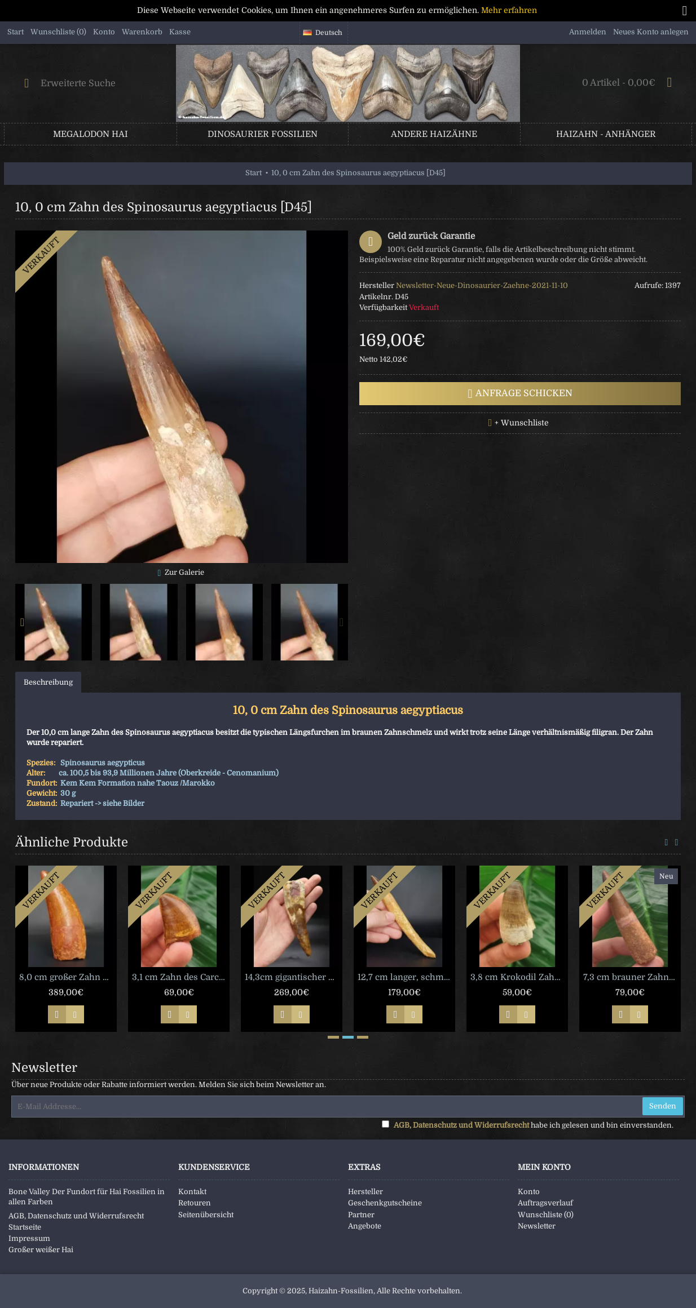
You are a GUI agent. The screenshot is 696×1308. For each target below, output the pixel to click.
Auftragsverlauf (545, 1203)
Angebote (364, 1226)
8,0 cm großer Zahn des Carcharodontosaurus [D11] (68, 977)
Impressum (29, 1238)
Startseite (24, 1227)
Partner (361, 1215)
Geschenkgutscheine (385, 1203)
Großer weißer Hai (40, 1249)
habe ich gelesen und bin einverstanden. (527, 1125)
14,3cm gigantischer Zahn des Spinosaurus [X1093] (293, 977)
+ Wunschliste (522, 422)
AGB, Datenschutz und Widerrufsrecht (76, 1216)
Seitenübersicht (206, 1215)
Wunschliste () (546, 1215)
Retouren (194, 1203)
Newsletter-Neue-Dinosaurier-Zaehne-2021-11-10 (482, 285)
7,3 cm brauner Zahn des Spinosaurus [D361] (632, 977)
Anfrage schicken (520, 394)
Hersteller (365, 1191)
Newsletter (537, 1226)
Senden (662, 1106)
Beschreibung (48, 682)
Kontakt (192, 1191)
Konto (529, 1191)
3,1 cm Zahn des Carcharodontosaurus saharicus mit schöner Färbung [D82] (181, 977)
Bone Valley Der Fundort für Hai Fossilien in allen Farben (86, 1196)
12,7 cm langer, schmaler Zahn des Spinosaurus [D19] (406, 977)
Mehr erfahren (509, 10)
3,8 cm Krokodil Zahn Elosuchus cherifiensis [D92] (519, 977)
